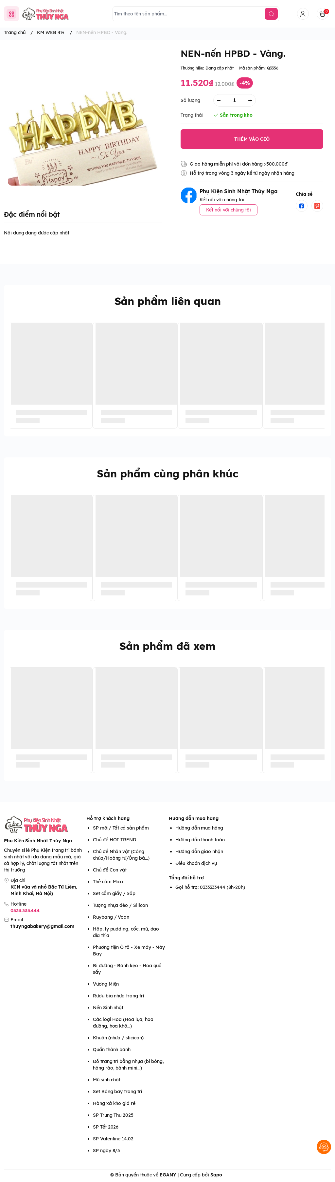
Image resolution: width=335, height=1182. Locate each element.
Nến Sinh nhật (108, 1008)
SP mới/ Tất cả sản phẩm (121, 828)
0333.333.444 (25, 910)
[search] (271, 14)
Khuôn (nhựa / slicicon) (118, 1038)
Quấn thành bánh (112, 1049)
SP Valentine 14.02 (113, 1139)
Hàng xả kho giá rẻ (114, 1103)
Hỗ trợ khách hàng (108, 818)
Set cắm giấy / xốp (114, 893)
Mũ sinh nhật (106, 1080)
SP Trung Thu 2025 (113, 1115)
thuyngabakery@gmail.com (42, 926)
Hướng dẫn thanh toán (200, 840)
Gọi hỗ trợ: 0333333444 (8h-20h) (210, 887)
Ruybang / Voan (111, 917)
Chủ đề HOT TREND (114, 840)
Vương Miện (106, 984)
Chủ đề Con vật (110, 870)
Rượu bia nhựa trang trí (118, 996)
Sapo (216, 1175)
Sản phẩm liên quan (168, 301)
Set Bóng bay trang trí (117, 1091)
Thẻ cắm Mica (108, 882)
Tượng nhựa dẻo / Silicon (120, 905)
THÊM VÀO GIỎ (251, 139)
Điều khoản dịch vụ (196, 863)
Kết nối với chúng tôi (228, 210)
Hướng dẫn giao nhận (199, 851)
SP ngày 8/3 (106, 1150)
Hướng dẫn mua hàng (194, 818)
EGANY (168, 1175)
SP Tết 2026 (105, 1127)
